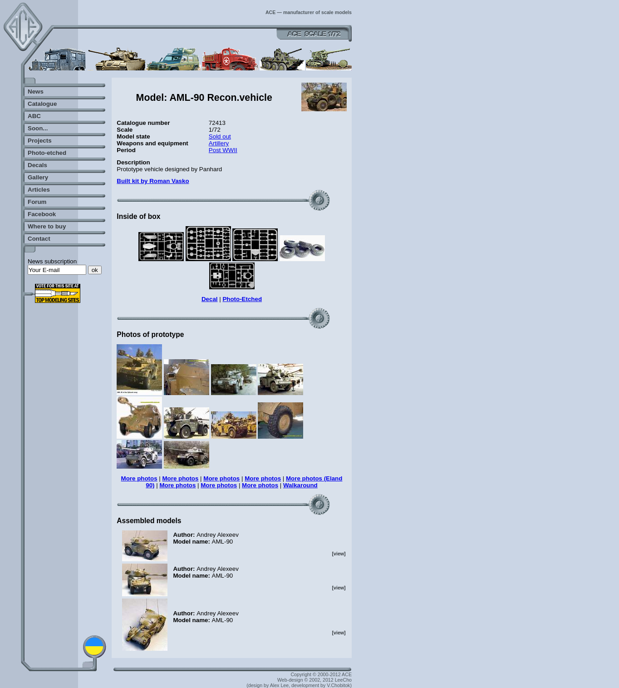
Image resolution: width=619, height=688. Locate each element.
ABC (34, 116)
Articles (39, 189)
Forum (37, 201)
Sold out (220, 136)
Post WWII (223, 150)
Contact (39, 238)
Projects (40, 140)
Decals (37, 165)
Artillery (219, 143)
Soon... (38, 128)
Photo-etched (47, 152)
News (36, 91)
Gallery (38, 177)
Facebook (42, 214)
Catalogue (42, 103)
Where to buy (47, 226)
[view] (338, 553)
